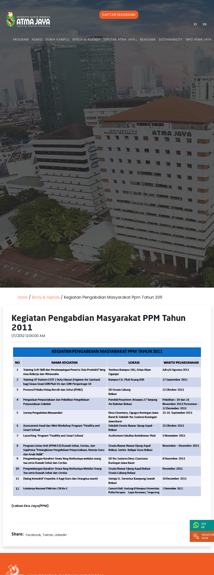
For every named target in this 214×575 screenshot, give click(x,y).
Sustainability (171, 39)
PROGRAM (21, 39)
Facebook (33, 535)
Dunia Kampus (57, 39)
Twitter (47, 535)
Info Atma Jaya (198, 39)
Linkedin (61, 535)
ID (195, 24)
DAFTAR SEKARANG (118, 14)
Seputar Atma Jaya (119, 39)
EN (204, 24)
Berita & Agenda (86, 39)
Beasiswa (148, 39)
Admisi (37, 39)
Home (23, 298)
